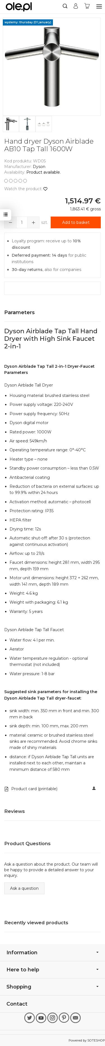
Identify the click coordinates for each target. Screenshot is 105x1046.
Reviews (14, 811)
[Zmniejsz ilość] (33, 222)
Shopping (52, 986)
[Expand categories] (99, 6)
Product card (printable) (30, 788)
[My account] (75, 6)
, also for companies (46, 269)
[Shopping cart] (87, 6)
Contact (16, 1004)
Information (52, 952)
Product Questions (27, 843)
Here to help (52, 969)
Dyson (39, 166)
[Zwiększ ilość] (10, 222)
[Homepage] (19, 6)
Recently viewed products (36, 922)
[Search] (65, 6)
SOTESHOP (96, 1040)
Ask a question (24, 888)
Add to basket (76, 222)
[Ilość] (21, 222)
